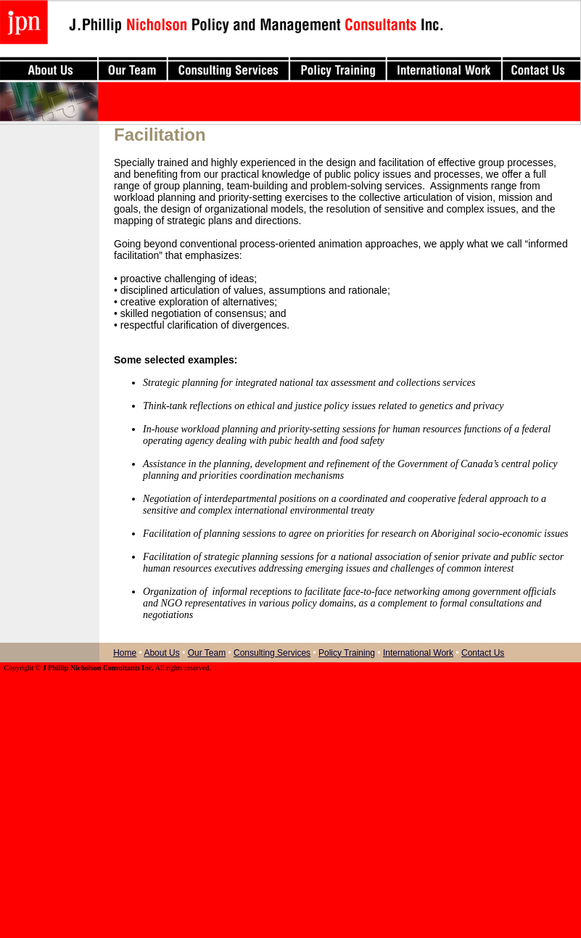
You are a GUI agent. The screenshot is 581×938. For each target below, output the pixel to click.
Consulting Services (272, 653)
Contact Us (482, 653)
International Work (418, 653)
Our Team (207, 653)
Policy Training (346, 653)
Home (124, 653)
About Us (161, 653)
